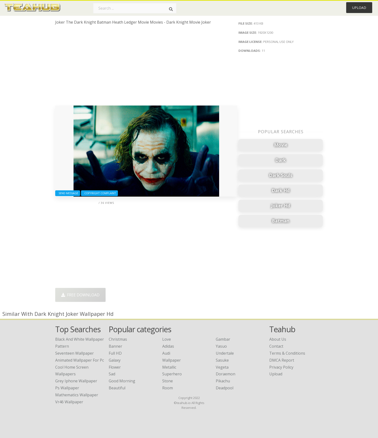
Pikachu (223, 381)
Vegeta (222, 367)
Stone (167, 381)
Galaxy (115, 360)
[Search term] (134, 8)
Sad (112, 374)
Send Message (67, 193)
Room (167, 388)
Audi (166, 353)
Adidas (168, 346)
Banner (115, 346)
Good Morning (122, 381)
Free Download (80, 295)
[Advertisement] (146, 67)
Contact (276, 346)
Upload (359, 7)
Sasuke (222, 360)
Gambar (223, 339)
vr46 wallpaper (69, 402)
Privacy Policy (281, 367)
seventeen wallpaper (74, 353)
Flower (115, 367)
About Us (277, 339)
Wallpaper (171, 360)
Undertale (225, 353)
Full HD (115, 353)
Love (166, 339)
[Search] (171, 9)
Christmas (118, 339)
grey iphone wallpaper (76, 381)
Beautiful (117, 388)
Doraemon (225, 374)
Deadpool (224, 388)
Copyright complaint (99, 193)
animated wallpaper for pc (79, 360)
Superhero (172, 374)
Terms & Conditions (287, 353)
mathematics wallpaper (76, 395)
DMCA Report (281, 360)
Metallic (169, 367)
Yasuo (221, 346)
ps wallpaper (67, 388)
